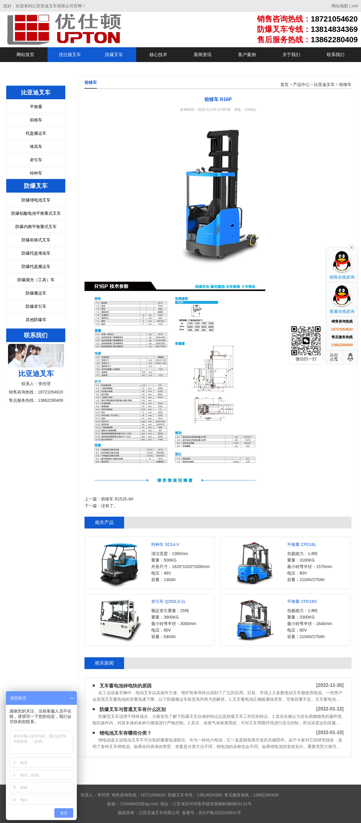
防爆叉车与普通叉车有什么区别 (133, 709)
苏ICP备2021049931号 (220, 812)
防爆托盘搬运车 (36, 266)
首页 (284, 84)
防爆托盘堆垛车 (36, 253)
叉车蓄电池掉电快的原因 (126, 685)
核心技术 (158, 54)
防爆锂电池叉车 (36, 200)
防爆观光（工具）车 (36, 279)
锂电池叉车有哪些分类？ (126, 733)
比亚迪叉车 (324, 84)
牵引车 (36, 159)
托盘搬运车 (36, 133)
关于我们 (291, 54)
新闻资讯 (203, 54)
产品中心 (301, 84)
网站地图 (339, 6)
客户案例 (247, 54)
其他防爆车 (36, 319)
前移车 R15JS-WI (117, 499)
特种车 (36, 173)
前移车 (36, 120)
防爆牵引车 (36, 306)
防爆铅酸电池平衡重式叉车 (36, 213)
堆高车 (36, 146)
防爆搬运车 (36, 293)
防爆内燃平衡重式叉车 (36, 226)
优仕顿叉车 (70, 54)
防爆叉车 (114, 54)
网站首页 (25, 54)
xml (354, 6)
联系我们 (335, 54)
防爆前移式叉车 (36, 240)
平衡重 (36, 106)
